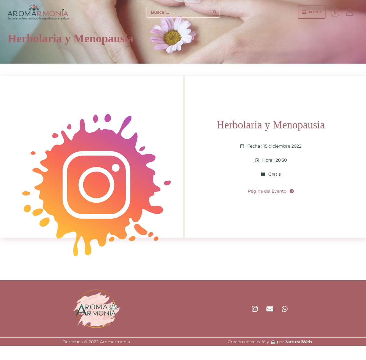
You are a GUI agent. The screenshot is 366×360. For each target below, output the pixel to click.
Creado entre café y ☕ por (270, 341)
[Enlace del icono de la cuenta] (349, 12)
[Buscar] (215, 12)
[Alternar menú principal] (311, 12)
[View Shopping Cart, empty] (335, 12)
